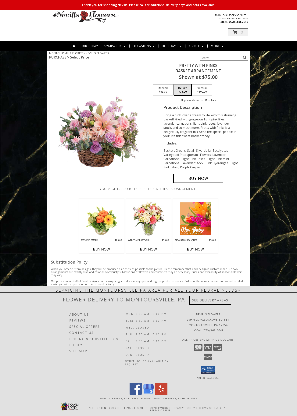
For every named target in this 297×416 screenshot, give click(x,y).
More (217, 46)
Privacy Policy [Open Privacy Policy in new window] (183, 407)
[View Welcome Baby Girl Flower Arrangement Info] (148, 218)
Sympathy (115, 46)
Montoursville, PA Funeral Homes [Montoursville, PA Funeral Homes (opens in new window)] (125, 398)
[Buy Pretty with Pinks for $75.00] (198, 178)
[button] (238, 32)
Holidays (172, 46)
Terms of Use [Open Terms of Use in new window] (160, 410)
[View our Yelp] (161, 393)
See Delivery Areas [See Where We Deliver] (210, 300)
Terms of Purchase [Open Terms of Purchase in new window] (214, 407)
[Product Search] (220, 57)
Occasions (144, 46)
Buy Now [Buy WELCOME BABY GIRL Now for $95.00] (148, 249)
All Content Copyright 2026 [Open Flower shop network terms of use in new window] (111, 407)
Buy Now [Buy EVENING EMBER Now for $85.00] (101, 249)
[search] (245, 57)
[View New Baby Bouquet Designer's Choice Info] (195, 218)
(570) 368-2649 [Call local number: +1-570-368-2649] (238, 22)
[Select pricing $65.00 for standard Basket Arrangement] (163, 89)
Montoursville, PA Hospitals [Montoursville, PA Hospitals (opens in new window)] (175, 398)
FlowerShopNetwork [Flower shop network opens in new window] (151, 407)
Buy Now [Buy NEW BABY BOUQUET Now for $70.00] (195, 249)
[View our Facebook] (136, 393)
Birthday (90, 46)
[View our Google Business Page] (148, 393)
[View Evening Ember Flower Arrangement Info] (101, 218)
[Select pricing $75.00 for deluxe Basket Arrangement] (182, 89)
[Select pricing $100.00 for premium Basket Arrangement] (202, 89)
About (196, 46)
